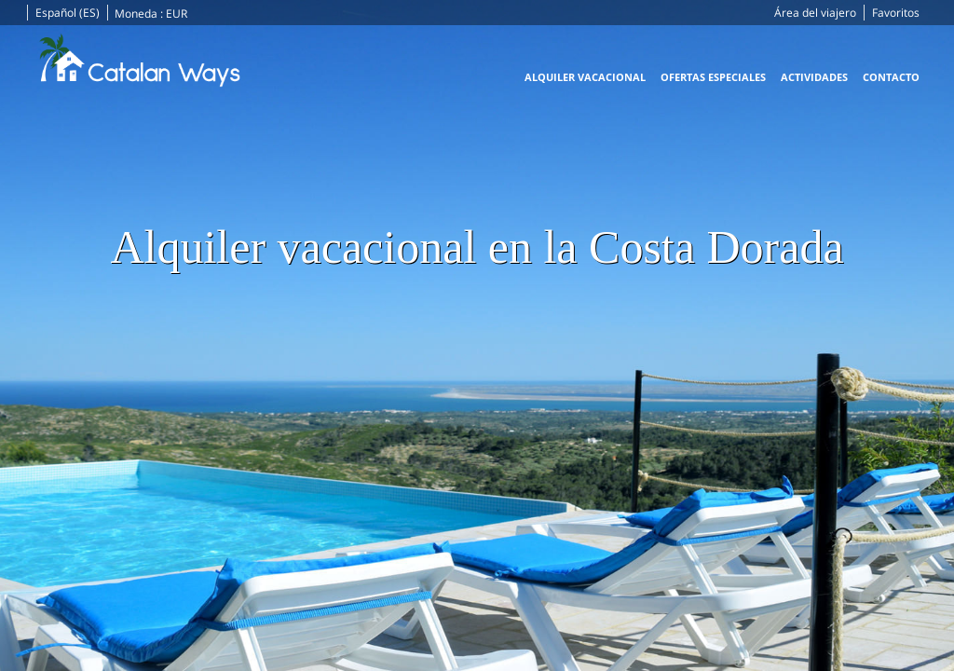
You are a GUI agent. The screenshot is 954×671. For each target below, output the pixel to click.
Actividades (814, 77)
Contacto (891, 77)
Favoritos (896, 13)
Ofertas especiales (713, 77)
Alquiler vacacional (585, 77)
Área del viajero (815, 13)
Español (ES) (67, 13)
